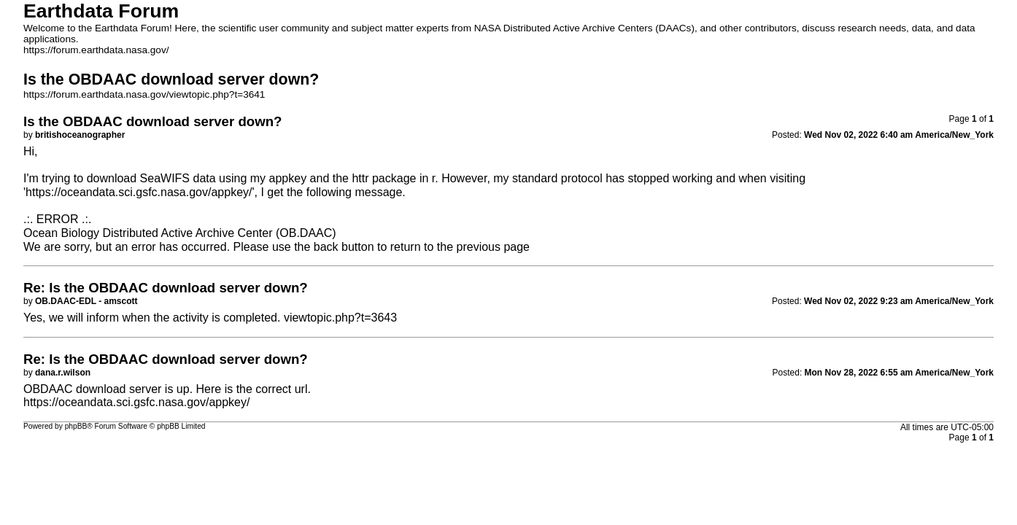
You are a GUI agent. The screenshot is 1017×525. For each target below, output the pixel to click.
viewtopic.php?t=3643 (340, 317)
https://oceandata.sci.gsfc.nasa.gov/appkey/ (139, 192)
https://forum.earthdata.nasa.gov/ (96, 49)
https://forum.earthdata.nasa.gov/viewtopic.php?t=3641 (144, 94)
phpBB (76, 426)
